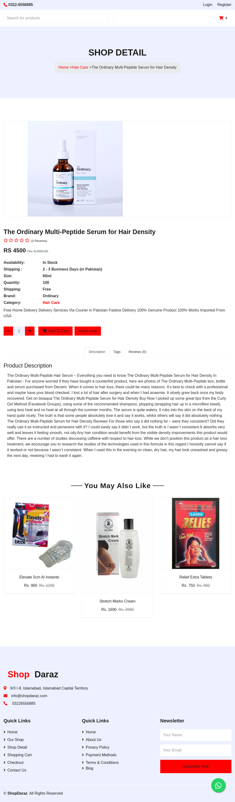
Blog (87, 768)
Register (224, 5)
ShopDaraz (17, 793)
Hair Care (80, 67)
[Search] (111, 18)
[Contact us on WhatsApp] (218, 785)
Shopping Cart (18, 755)
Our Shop (14, 740)
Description (97, 352)
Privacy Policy (96, 747)
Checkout (14, 763)
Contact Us (15, 770)
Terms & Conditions (100, 763)
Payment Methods (99, 755)
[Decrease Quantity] (8, 331)
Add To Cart (55, 331)
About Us (91, 740)
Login (207, 5)
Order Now (88, 331)
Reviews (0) (137, 352)
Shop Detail (15, 747)
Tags (117, 352)
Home (63, 67)
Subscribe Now (196, 766)
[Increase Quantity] (30, 331)
